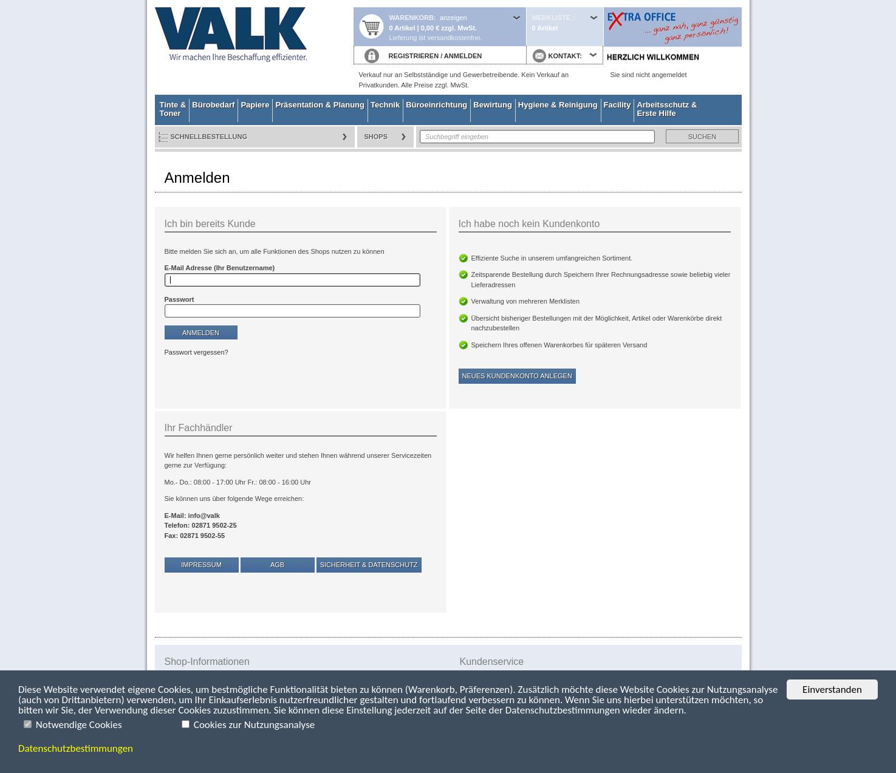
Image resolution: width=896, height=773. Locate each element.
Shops (376, 136)
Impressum (201, 564)
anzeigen (453, 17)
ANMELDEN (463, 56)
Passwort (179, 299)
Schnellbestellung (209, 136)
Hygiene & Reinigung (558, 104)
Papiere (255, 104)
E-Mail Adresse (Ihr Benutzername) (220, 267)
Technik (385, 104)
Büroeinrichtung (436, 104)
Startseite (254, 47)
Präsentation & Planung (319, 104)
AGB (277, 564)
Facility (617, 104)
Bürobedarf (213, 104)
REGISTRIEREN (414, 56)
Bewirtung (492, 104)
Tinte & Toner (173, 109)
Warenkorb (411, 17)
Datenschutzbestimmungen (75, 748)
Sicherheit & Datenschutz (369, 564)
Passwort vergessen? (196, 352)
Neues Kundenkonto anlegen (517, 376)
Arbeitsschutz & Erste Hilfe (667, 109)
